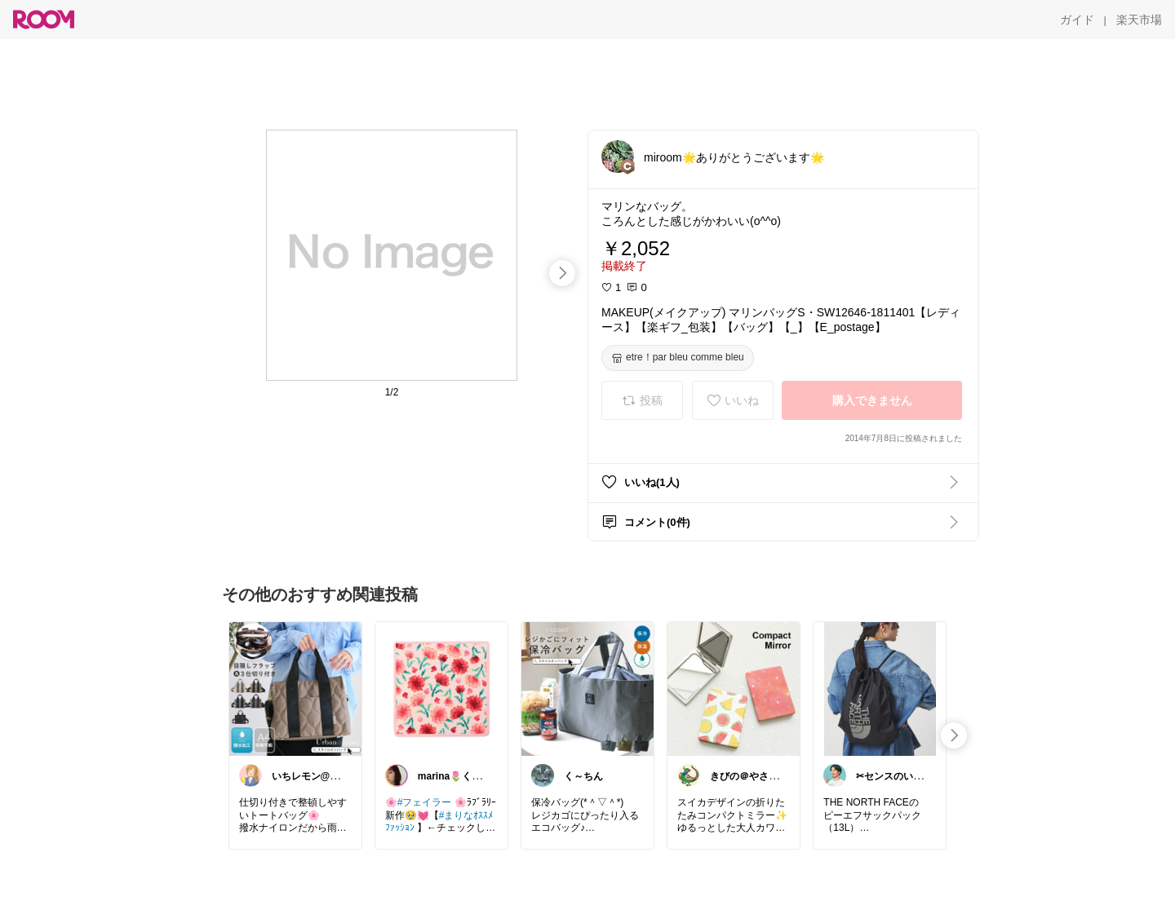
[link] (295, 688)
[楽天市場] (1139, 19)
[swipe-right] (562, 273)
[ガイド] (1077, 19)
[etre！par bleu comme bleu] (677, 358)
